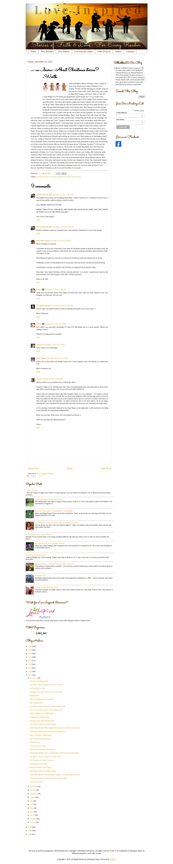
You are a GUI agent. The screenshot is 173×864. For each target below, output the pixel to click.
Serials (118, 51)
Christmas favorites (36, 782)
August (32, 797)
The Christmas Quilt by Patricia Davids (43, 724)
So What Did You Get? (37, 688)
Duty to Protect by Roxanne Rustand (42, 749)
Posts (116, 68)
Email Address (129, 113)
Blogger (113, 859)
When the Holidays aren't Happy (41, 767)
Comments (31, 476)
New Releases (47, 51)
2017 (30, 653)
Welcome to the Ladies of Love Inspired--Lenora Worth (53, 511)
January (33, 822)
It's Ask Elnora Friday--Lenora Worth (38, 534)
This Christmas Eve (36, 703)
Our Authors (64, 51)
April (32, 812)
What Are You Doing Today (39, 681)
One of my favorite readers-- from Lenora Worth (46, 710)
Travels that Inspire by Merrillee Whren (48, 499)
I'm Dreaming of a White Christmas (42, 760)
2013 (30, 668)
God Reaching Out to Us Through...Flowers (49, 543)
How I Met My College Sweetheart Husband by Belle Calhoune (56, 523)
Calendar (130, 51)
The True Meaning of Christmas (40, 739)
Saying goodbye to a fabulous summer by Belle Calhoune (54, 564)
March (32, 815)
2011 (30, 675)
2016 (30, 657)
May (32, 808)
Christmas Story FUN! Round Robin (42, 721)
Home (33, 51)
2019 (30, 646)
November (34, 786)
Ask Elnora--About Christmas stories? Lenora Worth (47, 706)
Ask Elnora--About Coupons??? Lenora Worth (45, 757)
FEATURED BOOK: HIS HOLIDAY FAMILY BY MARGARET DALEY (55, 775)
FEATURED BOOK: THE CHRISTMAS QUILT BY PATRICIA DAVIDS (55, 728)
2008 (30, 834)
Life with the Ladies (83, 51)
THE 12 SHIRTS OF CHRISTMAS (42, 713)
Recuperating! (34, 695)
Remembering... (35, 742)
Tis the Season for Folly (38, 746)
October (33, 790)
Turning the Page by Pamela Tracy (46, 587)
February (33, 819)
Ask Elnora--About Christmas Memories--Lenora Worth (48, 778)
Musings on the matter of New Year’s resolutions (46, 692)
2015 (30, 661)
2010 (30, 827)
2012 (30, 671)
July (31, 801)
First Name (129, 119)
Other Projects (103, 51)
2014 (30, 664)
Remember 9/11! (40, 575)
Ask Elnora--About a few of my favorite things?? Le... (48, 731)
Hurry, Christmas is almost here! (41, 735)
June (32, 804)
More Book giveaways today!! (36, 555)
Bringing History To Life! (38, 764)
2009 (30, 830)
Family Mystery (32, 490)
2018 (30, 650)
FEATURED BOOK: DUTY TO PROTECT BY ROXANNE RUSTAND (54, 753)
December (33, 678)
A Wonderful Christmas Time (39, 717)
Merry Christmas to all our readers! (41, 699)
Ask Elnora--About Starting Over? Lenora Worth (46, 685)
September (34, 794)
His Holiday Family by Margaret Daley (43, 771)
